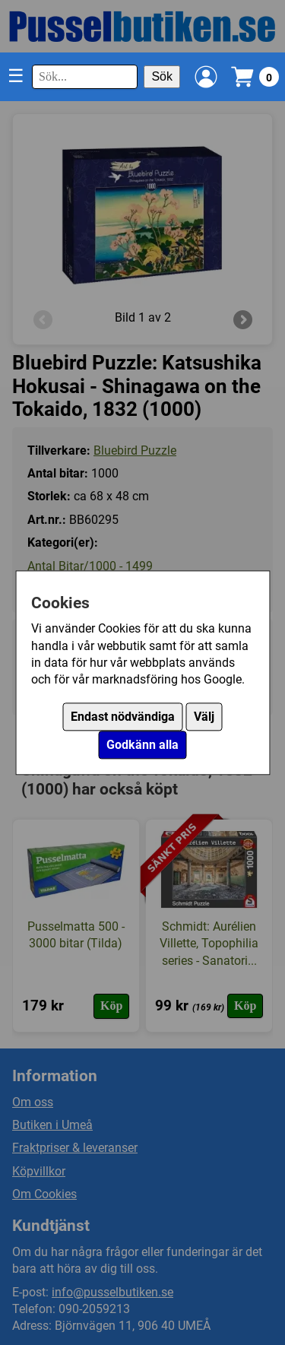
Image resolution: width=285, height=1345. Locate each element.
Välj (204, 716)
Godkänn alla (142, 745)
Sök (162, 76)
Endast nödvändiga (123, 716)
